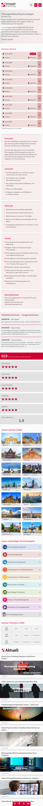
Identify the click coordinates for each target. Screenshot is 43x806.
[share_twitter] (24, 804)
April (16, 628)
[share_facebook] (19, 804)
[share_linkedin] (28, 804)
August (26, 635)
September (36, 635)
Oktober (16, 642)
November (26, 642)
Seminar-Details (7, 39)
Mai (26, 628)
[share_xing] (15, 804)
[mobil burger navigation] (31, 5)
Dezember (36, 642)
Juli (16, 635)
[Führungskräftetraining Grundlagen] (35, 5)
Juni (36, 628)
